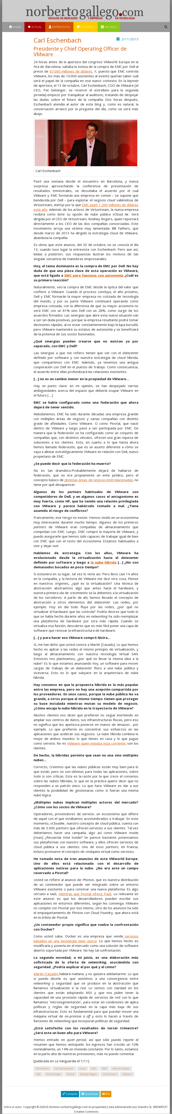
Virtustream (110, 1074)
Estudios (85, 27)
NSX (38, 1074)
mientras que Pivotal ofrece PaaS (85, 894)
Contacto (69, 1094)
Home (15, 27)
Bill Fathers (42, 1068)
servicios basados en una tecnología (86, 938)
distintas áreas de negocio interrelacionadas (98, 480)
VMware (127, 1074)
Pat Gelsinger (53, 1074)
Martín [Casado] (46, 974)
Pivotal (70, 1074)
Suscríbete (90, 1094)
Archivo (109, 27)
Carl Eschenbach (64, 1068)
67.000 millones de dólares (71, 71)
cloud (82, 1068)
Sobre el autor (13, 1107)
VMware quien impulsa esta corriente (96, 743)
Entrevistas (59, 27)
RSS (106, 1094)
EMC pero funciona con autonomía (93, 275)
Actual (35, 27)
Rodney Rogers (88, 1074)
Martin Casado (121, 1068)
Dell (93, 1068)
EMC (104, 1068)
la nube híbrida (103, 562)
